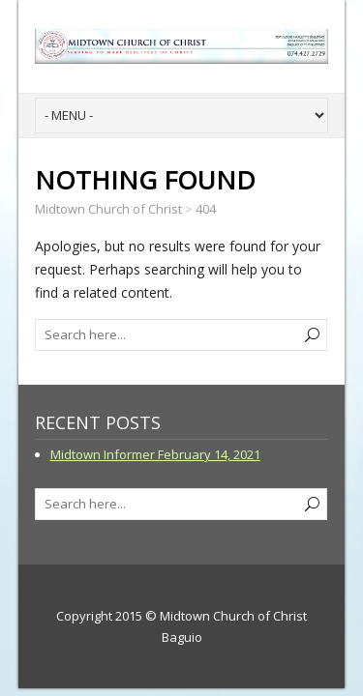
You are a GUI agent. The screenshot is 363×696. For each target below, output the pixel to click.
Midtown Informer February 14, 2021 (155, 454)
